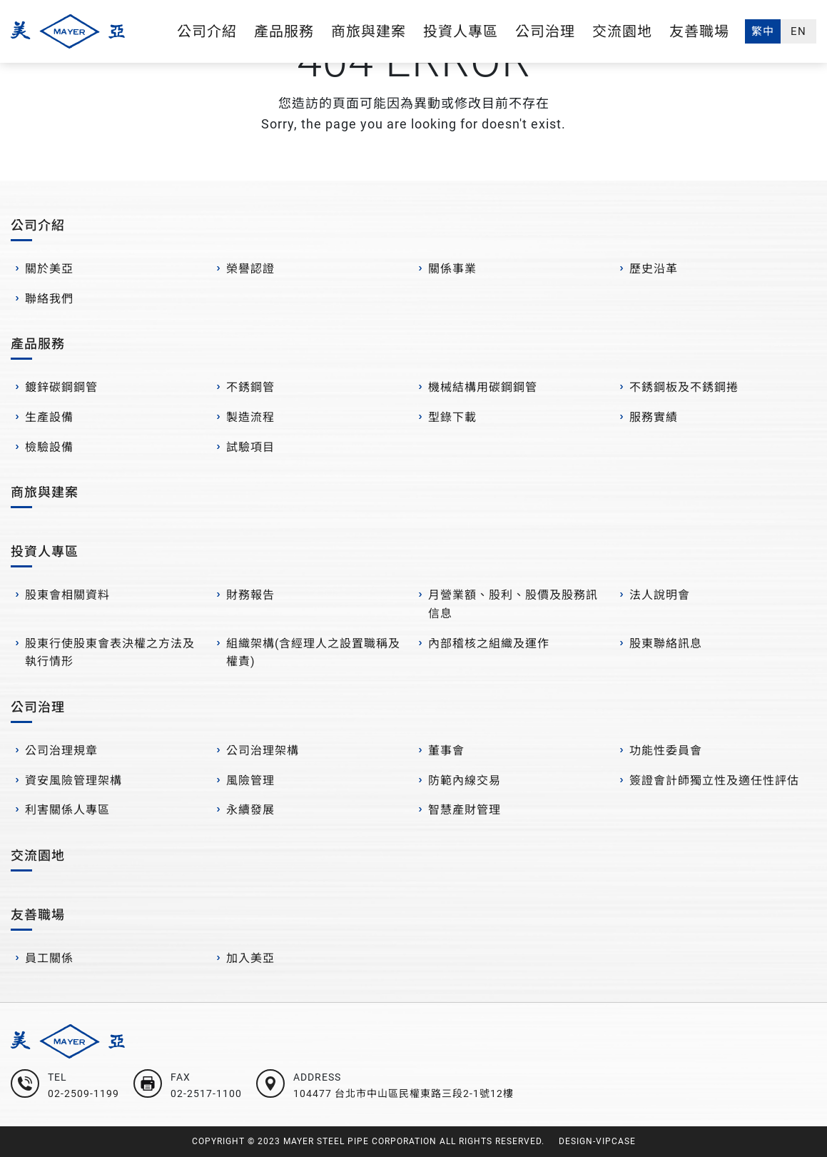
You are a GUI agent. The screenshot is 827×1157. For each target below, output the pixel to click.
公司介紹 (207, 31)
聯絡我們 (49, 298)
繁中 (762, 31)
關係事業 (452, 269)
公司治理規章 (61, 750)
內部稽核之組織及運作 (488, 643)
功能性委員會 (665, 750)
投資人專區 (460, 31)
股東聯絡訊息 (665, 643)
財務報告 (250, 595)
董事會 (446, 750)
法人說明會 (659, 595)
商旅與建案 (368, 31)
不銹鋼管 (250, 387)
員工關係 (49, 958)
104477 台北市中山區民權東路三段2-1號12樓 (403, 1093)
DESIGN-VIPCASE (597, 1141)
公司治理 (545, 31)
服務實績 (653, 417)
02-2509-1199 (83, 1093)
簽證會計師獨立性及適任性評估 (714, 780)
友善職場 (699, 31)
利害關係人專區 (67, 810)
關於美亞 (49, 269)
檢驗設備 (49, 447)
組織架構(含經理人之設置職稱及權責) (313, 653)
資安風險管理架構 (73, 780)
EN (798, 31)
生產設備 (49, 417)
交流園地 (622, 31)
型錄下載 (452, 417)
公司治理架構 (262, 750)
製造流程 (250, 417)
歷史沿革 (653, 269)
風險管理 (250, 780)
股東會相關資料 (67, 595)
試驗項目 (250, 447)
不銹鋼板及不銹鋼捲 (684, 387)
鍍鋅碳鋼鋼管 (61, 387)
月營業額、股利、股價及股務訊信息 (513, 604)
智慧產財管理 (464, 810)
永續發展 (250, 810)
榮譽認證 (250, 269)
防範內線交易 (464, 780)
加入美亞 (250, 958)
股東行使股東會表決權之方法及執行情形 (110, 653)
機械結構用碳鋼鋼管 (482, 387)
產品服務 (284, 31)
